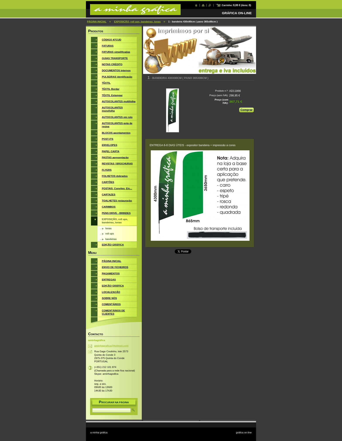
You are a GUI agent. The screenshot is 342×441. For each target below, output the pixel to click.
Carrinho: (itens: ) (236, 5)
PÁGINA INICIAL (96, 21)
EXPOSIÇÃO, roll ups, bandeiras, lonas (137, 21)
